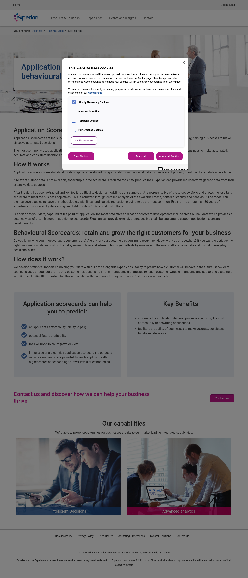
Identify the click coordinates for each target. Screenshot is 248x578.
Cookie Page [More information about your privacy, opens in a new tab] (95, 92)
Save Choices (81, 156)
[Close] (183, 62)
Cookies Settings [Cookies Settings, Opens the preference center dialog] (84, 140)
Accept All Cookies (169, 156)
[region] (125, 114)
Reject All (141, 156)
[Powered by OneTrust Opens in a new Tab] (171, 167)
